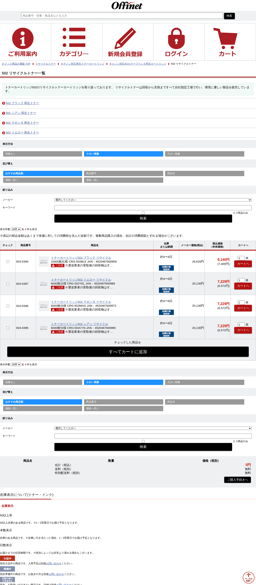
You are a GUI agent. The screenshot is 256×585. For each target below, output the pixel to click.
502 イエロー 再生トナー (22, 132)
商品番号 (91, 173)
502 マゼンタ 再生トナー (22, 122)
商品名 (171, 173)
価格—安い (11, 180)
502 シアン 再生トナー (21, 113)
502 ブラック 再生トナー (22, 103)
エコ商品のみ (240, 213)
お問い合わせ (53, 563)
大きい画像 (173, 153)
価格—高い (92, 180)
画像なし (10, 153)
